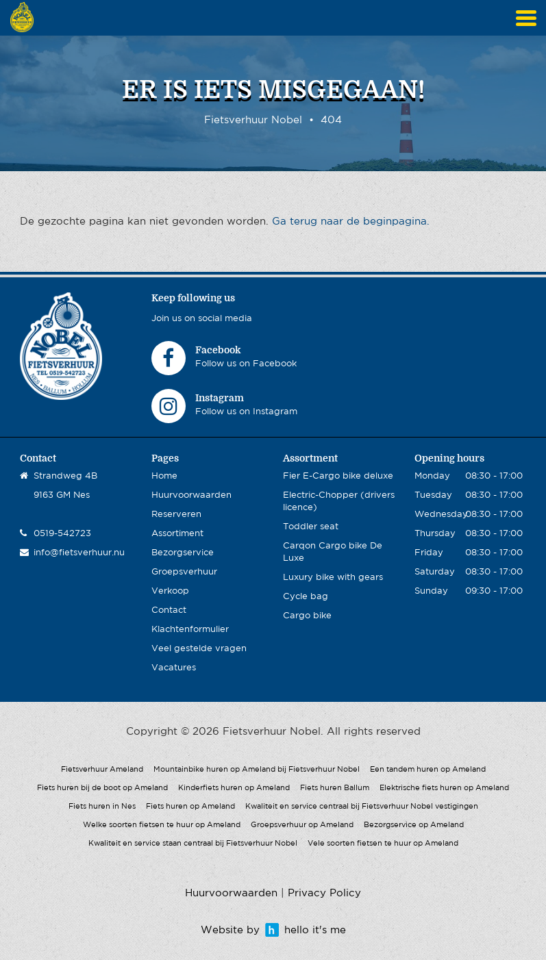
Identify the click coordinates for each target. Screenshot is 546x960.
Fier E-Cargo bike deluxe (338, 476)
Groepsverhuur (184, 572)
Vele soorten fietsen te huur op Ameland (383, 843)
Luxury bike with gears (333, 577)
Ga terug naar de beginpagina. (351, 221)
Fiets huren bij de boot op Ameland (102, 788)
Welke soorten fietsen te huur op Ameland (161, 825)
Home (164, 476)
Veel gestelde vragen (199, 649)
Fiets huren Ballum (334, 788)
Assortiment (177, 534)
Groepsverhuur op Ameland (302, 825)
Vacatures (173, 668)
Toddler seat (310, 527)
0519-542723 (62, 534)
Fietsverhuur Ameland (102, 769)
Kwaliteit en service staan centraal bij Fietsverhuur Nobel (192, 843)
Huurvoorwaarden (191, 495)
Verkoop (170, 591)
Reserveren (176, 514)
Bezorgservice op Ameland (414, 825)
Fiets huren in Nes (102, 806)
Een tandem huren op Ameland (428, 769)
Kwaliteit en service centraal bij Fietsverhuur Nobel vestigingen (361, 806)
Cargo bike (307, 616)
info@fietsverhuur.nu (79, 553)
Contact (168, 610)
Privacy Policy (324, 893)
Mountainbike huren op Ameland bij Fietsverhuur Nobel (256, 769)
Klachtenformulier (190, 629)
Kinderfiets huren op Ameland (234, 788)
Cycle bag (305, 597)
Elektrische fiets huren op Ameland (444, 788)
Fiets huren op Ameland (190, 806)
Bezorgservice (182, 553)
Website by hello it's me (273, 930)
